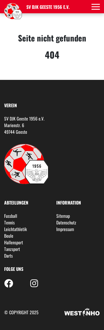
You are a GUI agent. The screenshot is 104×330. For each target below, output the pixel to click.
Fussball (10, 216)
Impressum (65, 229)
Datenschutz (66, 222)
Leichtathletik (15, 229)
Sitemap (63, 216)
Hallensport (13, 242)
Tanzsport (12, 249)
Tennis (9, 222)
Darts (8, 255)
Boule (8, 235)
